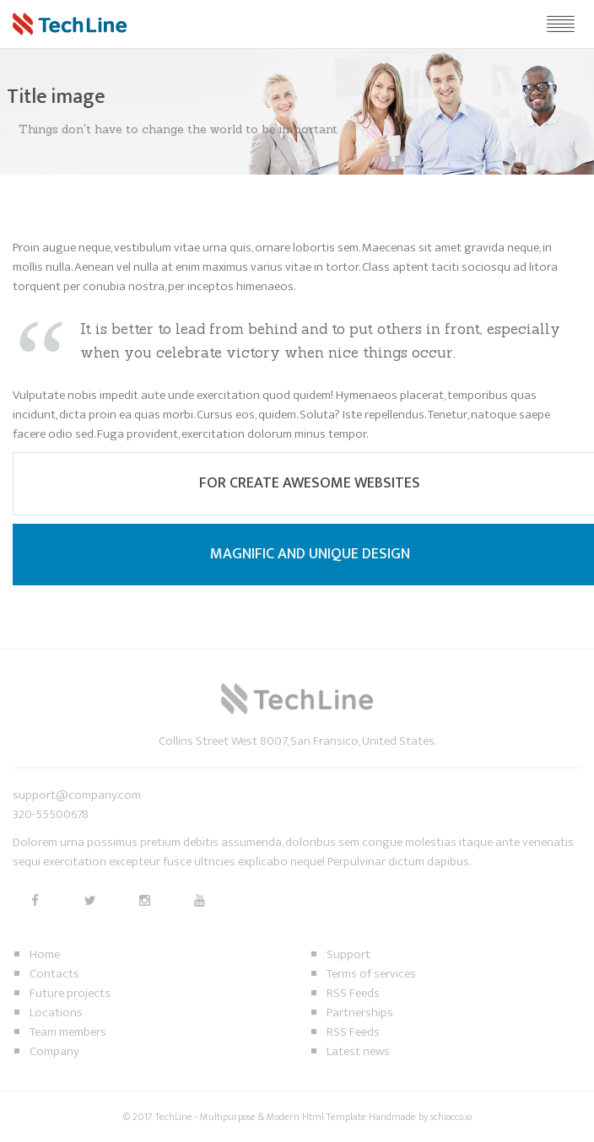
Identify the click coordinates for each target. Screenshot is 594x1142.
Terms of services (371, 973)
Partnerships (360, 1012)
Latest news (358, 1051)
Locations (56, 1012)
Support (348, 954)
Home (45, 954)
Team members (68, 1031)
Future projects (70, 993)
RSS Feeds (353, 993)
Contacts (54, 973)
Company (54, 1051)
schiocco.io (451, 1116)
